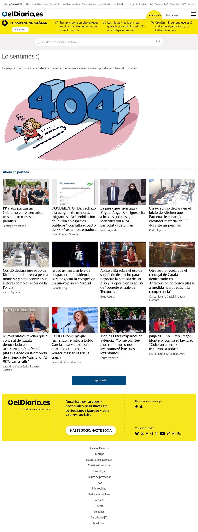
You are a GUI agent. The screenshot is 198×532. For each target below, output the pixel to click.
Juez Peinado (118, 4)
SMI (151, 4)
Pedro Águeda (108, 230)
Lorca (128, 4)
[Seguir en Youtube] (162, 433)
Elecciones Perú (161, 4)
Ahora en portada (16, 172)
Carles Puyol (175, 4)
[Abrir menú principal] (193, 14)
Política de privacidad (99, 477)
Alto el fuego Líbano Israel (37, 4)
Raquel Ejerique (61, 288)
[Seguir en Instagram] (156, 433)
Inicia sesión (172, 15)
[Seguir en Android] (136, 406)
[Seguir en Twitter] (142, 433)
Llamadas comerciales (71, 4)
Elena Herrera (73, 362)
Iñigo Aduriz (107, 296)
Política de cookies (99, 494)
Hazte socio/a (154, 15)
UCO (184, 4)
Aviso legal (99, 471)
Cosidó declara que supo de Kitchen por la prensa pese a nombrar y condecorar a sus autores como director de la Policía (25, 279)
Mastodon (99, 523)
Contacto (99, 500)
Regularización (104, 4)
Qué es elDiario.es (99, 448)
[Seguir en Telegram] (151, 433)
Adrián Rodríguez (140, 4)
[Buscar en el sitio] (94, 42)
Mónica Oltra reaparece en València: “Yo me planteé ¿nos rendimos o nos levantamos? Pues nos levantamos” (121, 344)
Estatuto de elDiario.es (99, 459)
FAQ (99, 482)
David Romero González (65, 234)
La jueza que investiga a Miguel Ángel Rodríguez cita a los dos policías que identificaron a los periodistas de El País (122, 216)
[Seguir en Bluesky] (137, 433)
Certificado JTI (99, 517)
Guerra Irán (55, 4)
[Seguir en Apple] (141, 406)
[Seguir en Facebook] (147, 433)
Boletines (99, 511)
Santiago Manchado (14, 225)
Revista (99, 505)
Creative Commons (99, 465)
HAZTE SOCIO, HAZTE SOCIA (91, 430)
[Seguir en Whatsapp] (174, 433)
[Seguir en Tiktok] (169, 433)
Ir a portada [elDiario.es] (99, 380)
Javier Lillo (57, 362)
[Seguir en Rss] (179, 433)
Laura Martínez (11, 366)
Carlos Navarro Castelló (162, 296)
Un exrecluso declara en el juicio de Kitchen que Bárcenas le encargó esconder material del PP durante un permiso (170, 216)
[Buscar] (158, 42)
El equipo (99, 454)
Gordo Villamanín (89, 4)
